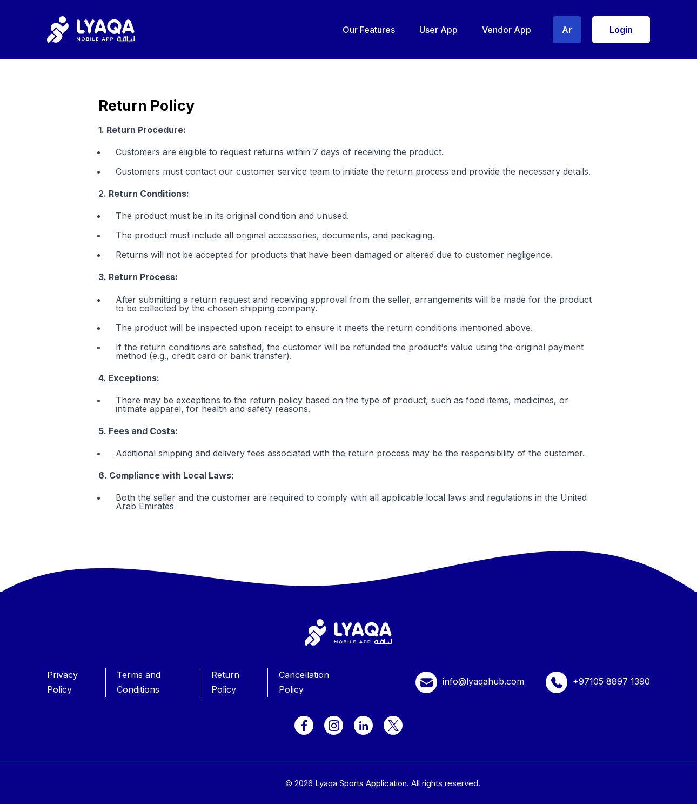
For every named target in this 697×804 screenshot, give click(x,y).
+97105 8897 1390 (598, 682)
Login (621, 29)
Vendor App (506, 29)
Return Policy (225, 682)
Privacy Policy (62, 682)
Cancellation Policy (304, 682)
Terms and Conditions (138, 682)
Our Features (369, 29)
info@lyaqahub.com (469, 682)
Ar (567, 29)
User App (438, 29)
